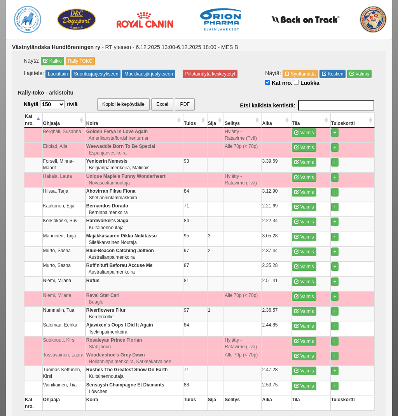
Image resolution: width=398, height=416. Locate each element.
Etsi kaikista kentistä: (307, 105)
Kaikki (52, 61)
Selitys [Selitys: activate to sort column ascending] (245, 116)
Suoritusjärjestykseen (96, 74)
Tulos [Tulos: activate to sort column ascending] (215, 116)
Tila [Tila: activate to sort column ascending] (323, 116)
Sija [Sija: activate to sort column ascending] (230, 116)
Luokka (306, 83)
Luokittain (58, 74)
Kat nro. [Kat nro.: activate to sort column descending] (33, 116)
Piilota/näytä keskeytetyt (210, 74)
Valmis (359, 74)
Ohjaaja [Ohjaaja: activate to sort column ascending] (56, 116)
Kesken (332, 74)
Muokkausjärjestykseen (148, 74)
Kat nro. (278, 83)
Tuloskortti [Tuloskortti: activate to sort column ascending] (357, 116)
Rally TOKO (80, 61)
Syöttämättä (300, 74)
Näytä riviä (51, 104)
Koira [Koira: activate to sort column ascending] (113, 116)
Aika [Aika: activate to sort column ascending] (304, 116)
